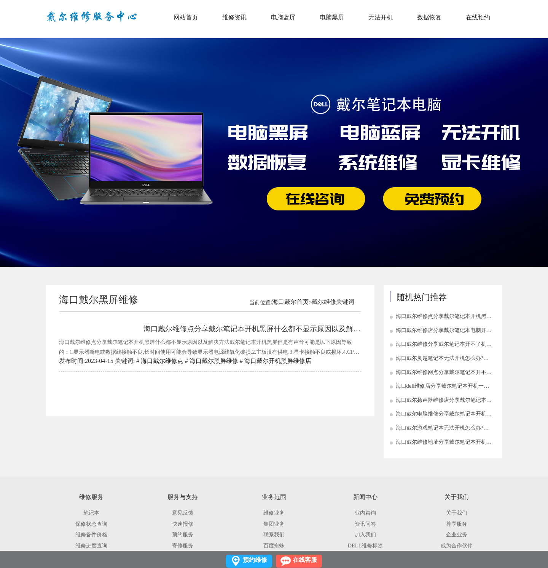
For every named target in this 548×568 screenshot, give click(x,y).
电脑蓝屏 (283, 17)
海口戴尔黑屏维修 (214, 361)
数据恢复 (429, 17)
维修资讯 (234, 17)
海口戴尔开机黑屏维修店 (277, 361)
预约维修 (255, 560)
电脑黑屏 (332, 17)
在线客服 (305, 560)
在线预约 (478, 17)
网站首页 (186, 17)
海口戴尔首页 (290, 301)
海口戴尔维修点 (162, 361)
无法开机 (380, 17)
